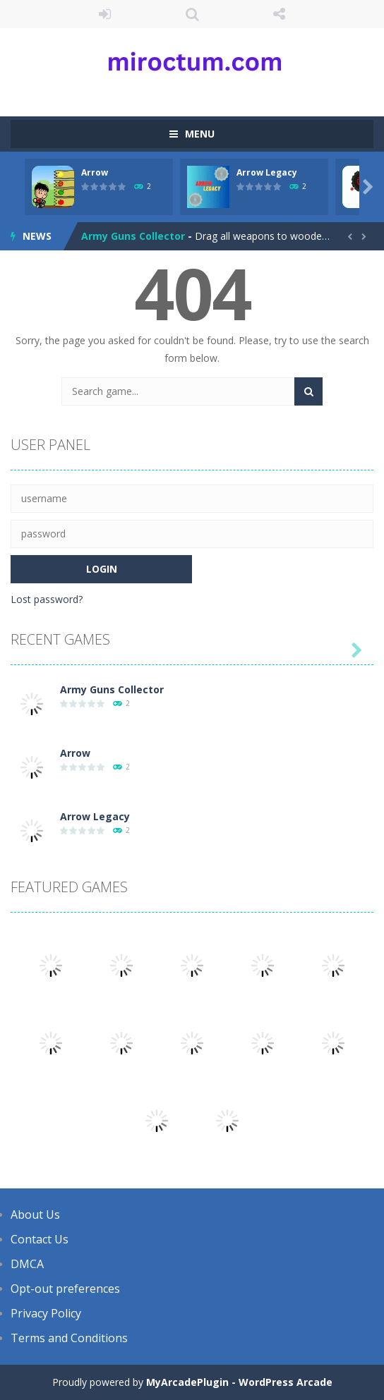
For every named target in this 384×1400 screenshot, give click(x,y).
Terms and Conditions (69, 1338)
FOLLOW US (279, 14)
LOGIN (105, 14)
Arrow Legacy (266, 172)
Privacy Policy (46, 1313)
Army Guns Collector (133, 236)
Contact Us (39, 1239)
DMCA (27, 1264)
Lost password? (47, 599)
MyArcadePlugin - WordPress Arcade (239, 1382)
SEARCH (192, 14)
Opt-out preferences (65, 1288)
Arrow (94, 172)
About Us (35, 1214)
